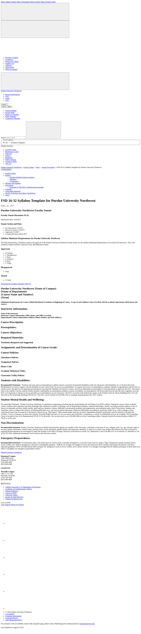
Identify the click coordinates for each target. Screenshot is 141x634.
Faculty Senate (10, 173)
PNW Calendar (10, 160)
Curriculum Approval (12, 191)
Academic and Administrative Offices (18, 489)
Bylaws (8, 175)
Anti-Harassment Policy (13, 620)
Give (7, 100)
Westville (6, 483)
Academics (9, 60)
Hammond (5, 468)
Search (3, 138)
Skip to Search (35, 2)
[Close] (6, 107)
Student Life (9, 63)
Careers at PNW (11, 493)
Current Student (11, 111)
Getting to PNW (11, 162)
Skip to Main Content (8, 2)
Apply (7, 98)
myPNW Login (10, 150)
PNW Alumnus (10, 116)
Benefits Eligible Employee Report (22, 177)
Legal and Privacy (11, 618)
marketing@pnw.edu (87, 624)
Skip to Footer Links (48, 2)
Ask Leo (8, 164)
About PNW (9, 67)
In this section (6, 169)
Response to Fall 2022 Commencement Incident (27, 187)
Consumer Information (13, 616)
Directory (8, 154)
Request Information (12, 94)
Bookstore (9, 158)
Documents (9, 185)
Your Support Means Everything (12, 505)
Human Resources (11, 491)
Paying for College (12, 61)
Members (13, 179)
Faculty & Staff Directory (14, 497)
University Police (11, 495)
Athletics (8, 65)
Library (8, 156)
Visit (7, 96)
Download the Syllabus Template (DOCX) (16, 284)
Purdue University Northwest (11, 91)
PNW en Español (11, 69)
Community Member (12, 118)
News (7, 195)
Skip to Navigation (23, 2)
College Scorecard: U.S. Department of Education (23, 487)
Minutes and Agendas (13, 183)
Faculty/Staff (9, 113)
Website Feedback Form (13, 499)
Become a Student (11, 58)
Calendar (8, 189)
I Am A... (4, 104)
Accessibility (10, 614)
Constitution (14, 181)
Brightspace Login (11, 152)
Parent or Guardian (12, 114)
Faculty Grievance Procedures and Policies (20, 193)
